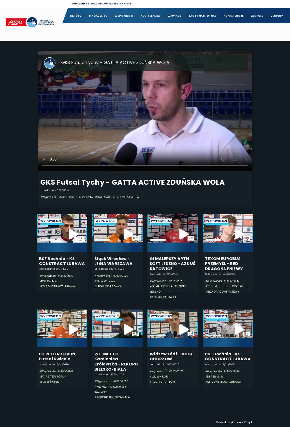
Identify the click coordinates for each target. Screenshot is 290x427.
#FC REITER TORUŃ (53, 376)
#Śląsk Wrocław (105, 281)
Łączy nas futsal (202, 16)
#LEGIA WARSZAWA (108, 286)
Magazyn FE (98, 16)
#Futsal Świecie (49, 381)
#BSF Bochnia (49, 281)
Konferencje (234, 16)
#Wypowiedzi (49, 197)
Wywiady (175, 16)
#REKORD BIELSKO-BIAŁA (112, 397)
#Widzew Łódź (159, 376)
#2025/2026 (65, 275)
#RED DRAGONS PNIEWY (222, 291)
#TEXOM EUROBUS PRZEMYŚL (226, 286)
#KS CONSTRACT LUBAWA (57, 286)
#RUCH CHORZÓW (162, 381)
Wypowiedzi (124, 16)
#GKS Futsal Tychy (81, 197)
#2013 (63, 197)
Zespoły (257, 16)
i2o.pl (248, 422)
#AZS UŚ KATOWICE (163, 297)
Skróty (75, 16)
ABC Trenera (150, 16)
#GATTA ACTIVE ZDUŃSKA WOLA (117, 197)
